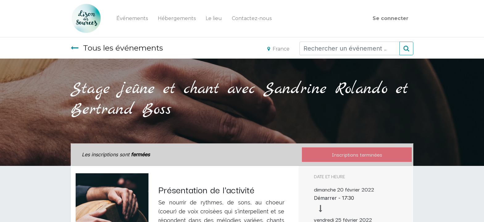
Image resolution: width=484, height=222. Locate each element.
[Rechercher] (406, 48)
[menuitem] (132, 18)
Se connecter (390, 18)
